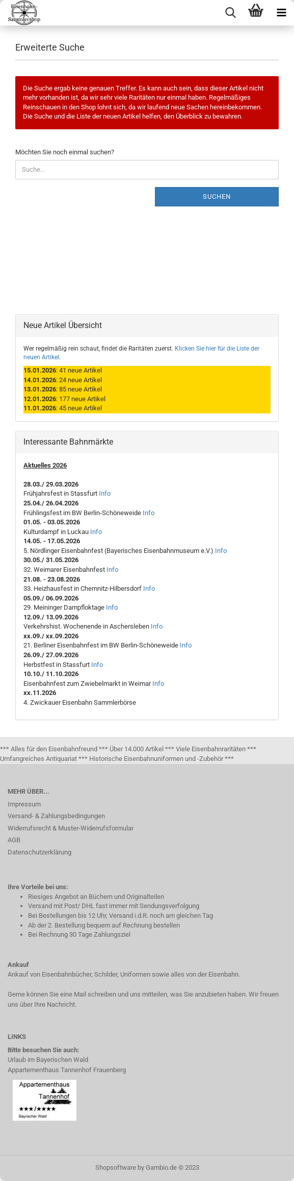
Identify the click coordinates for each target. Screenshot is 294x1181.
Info (105, 493)
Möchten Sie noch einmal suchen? (64, 152)
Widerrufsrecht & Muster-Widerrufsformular (70, 828)
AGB (14, 840)
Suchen (217, 196)
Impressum (24, 804)
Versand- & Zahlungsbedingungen (56, 816)
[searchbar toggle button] (230, 13)
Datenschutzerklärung (39, 852)
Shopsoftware (115, 1167)
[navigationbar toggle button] (281, 13)
